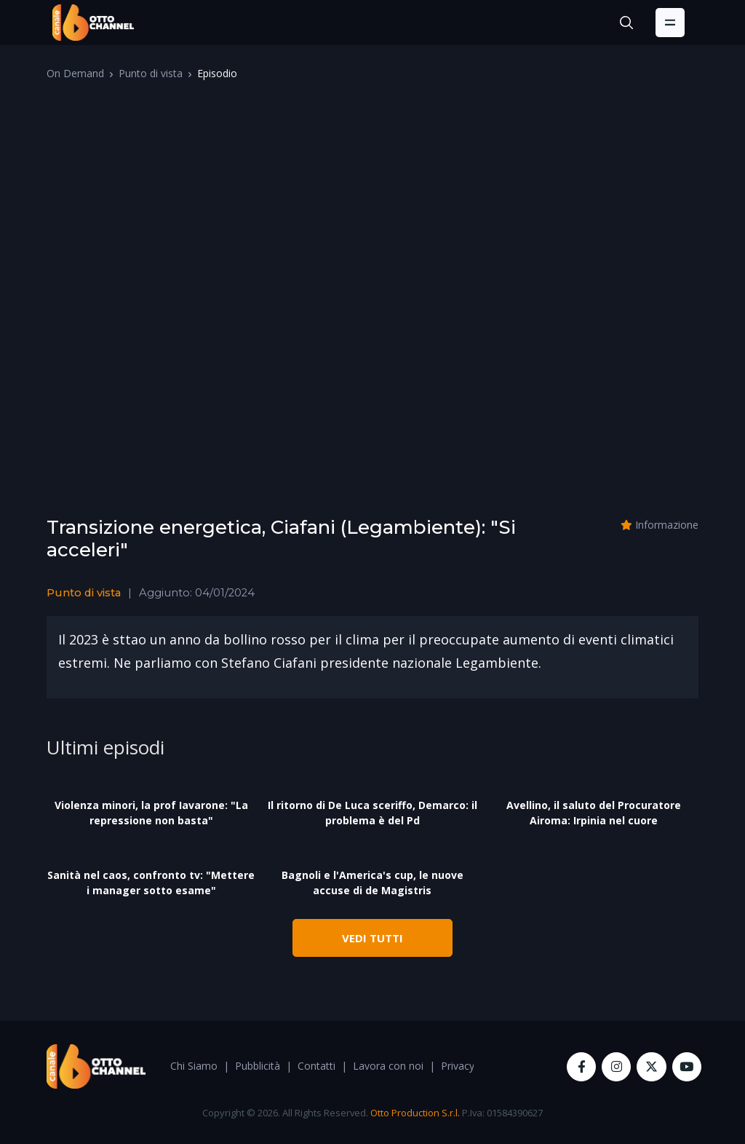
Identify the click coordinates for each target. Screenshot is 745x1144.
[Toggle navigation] (670, 22)
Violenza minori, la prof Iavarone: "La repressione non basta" (151, 812)
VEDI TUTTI (372, 938)
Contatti (316, 1066)
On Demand (75, 73)
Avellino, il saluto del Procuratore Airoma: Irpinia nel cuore (593, 812)
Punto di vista (151, 73)
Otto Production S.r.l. (415, 1112)
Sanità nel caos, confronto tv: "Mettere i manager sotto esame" (151, 882)
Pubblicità (257, 1066)
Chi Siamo (194, 1066)
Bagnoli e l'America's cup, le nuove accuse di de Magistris (372, 882)
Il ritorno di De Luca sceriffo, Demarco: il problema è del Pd (372, 812)
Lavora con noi (388, 1066)
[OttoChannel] (93, 22)
